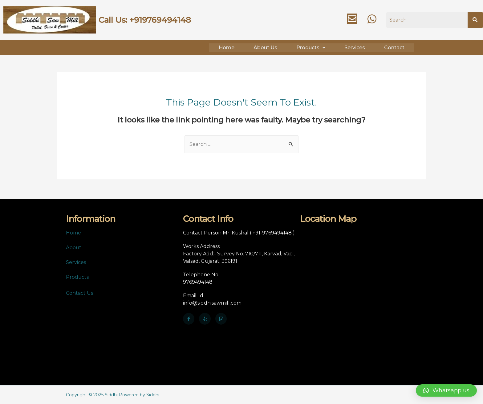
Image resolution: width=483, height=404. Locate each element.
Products (310, 47)
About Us (265, 47)
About (74, 247)
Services (354, 47)
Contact (394, 47)
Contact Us (79, 293)
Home (226, 47)
